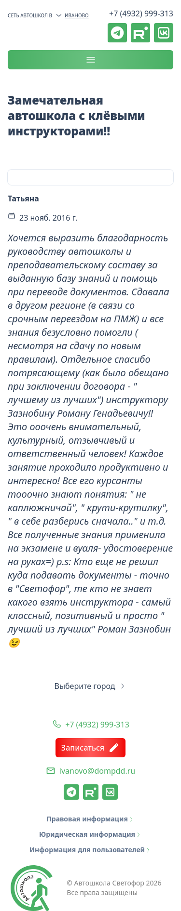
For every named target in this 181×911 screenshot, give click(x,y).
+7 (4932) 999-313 (141, 13)
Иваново (72, 15)
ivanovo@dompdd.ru (97, 771)
